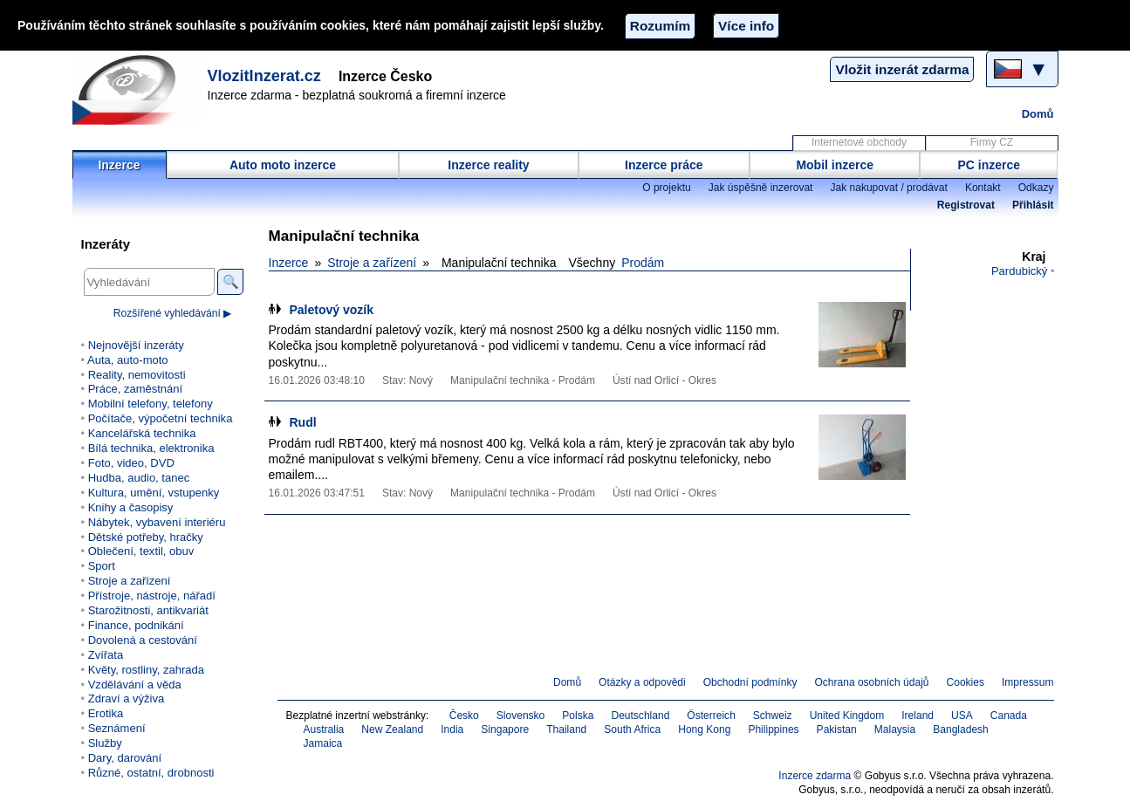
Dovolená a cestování (142, 640)
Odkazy (1036, 187)
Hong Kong (704, 729)
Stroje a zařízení (371, 263)
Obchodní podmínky (750, 682)
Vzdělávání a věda (134, 684)
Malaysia (894, 729)
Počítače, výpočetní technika (160, 418)
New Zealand (392, 729)
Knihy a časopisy (131, 507)
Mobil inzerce (834, 165)
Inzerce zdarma (814, 776)
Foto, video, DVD (131, 462)
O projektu (666, 187)
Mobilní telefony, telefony (150, 403)
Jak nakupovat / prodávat (888, 187)
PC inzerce (989, 165)
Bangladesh (961, 729)
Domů (1038, 113)
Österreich (711, 715)
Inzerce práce (664, 165)
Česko (464, 715)
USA (962, 715)
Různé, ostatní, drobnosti (151, 772)
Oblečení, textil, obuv (141, 551)
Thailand (566, 729)
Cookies (965, 682)
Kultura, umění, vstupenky (153, 492)
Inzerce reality (488, 165)
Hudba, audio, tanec (139, 477)
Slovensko (521, 715)
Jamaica (323, 743)
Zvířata (106, 654)
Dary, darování (124, 757)
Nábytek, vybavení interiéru (157, 522)
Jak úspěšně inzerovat (761, 187)
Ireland (917, 715)
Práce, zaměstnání (135, 388)
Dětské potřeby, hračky (145, 537)
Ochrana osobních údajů (871, 682)
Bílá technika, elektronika (151, 448)
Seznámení (117, 728)
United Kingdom (847, 715)
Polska (577, 715)
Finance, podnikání (136, 625)
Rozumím (660, 25)
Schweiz (772, 715)
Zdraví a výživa (126, 698)
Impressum (1028, 682)
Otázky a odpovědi (642, 682)
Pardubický (1019, 270)
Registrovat (966, 205)
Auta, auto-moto (127, 359)
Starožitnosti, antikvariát (148, 610)
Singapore (505, 729)
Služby (105, 743)
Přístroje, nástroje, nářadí (152, 595)
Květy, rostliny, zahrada (146, 669)
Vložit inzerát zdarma (902, 69)
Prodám (642, 263)
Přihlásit (1032, 205)
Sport (101, 565)
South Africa (632, 729)
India (452, 729)
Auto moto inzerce (282, 165)
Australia (324, 729)
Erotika (106, 713)
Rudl (303, 422)
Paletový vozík (332, 310)
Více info (746, 25)
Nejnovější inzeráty (136, 345)
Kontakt (983, 187)
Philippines (773, 729)
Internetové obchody (859, 142)
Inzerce (119, 165)
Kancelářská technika (142, 433)
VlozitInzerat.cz (264, 76)
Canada (1008, 715)
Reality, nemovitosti (137, 374)
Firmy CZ (991, 142)
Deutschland (640, 715)
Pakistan (837, 729)
